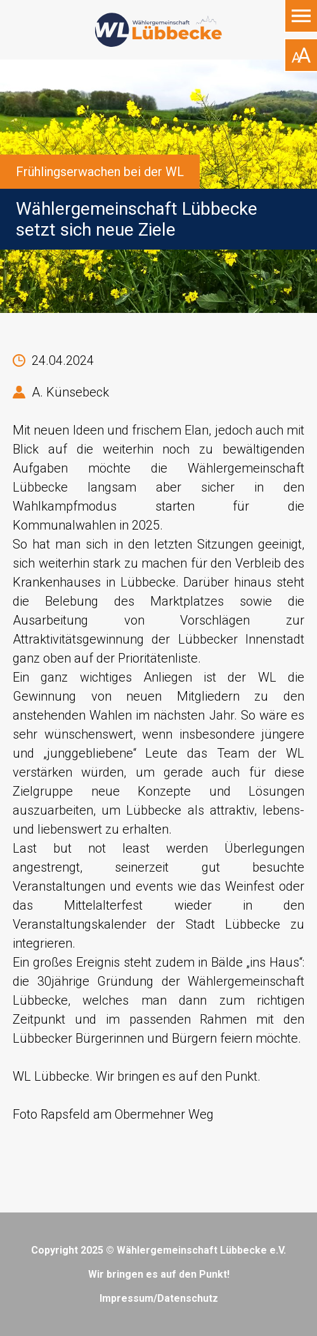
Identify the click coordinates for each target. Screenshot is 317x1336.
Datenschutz (187, 1298)
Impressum (126, 1298)
